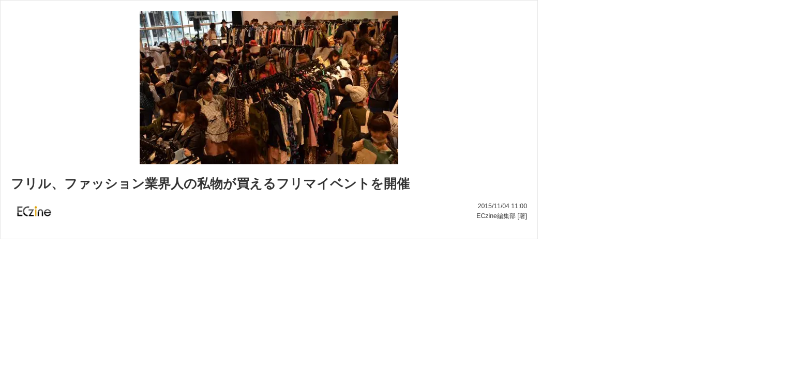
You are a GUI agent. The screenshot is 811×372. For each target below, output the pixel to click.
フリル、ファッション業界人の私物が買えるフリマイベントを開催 (210, 184)
